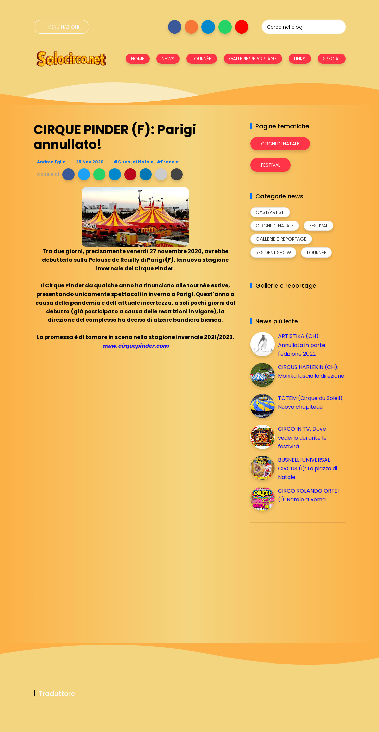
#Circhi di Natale (133, 162)
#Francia (168, 162)
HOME (137, 58)
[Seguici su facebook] (174, 27)
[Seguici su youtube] (241, 27)
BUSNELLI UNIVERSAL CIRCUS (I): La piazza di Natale (307, 468)
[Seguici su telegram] (208, 27)
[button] (68, 174)
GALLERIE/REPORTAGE (253, 58)
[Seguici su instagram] (191, 27)
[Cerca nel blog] (304, 27)
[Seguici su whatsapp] (225, 27)
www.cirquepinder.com (135, 346)
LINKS (299, 58)
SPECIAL (331, 58)
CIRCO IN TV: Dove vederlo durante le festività (302, 437)
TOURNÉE (201, 58)
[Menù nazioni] (61, 27)
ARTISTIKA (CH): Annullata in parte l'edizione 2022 (301, 344)
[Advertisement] (300, 575)
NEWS (168, 58)
